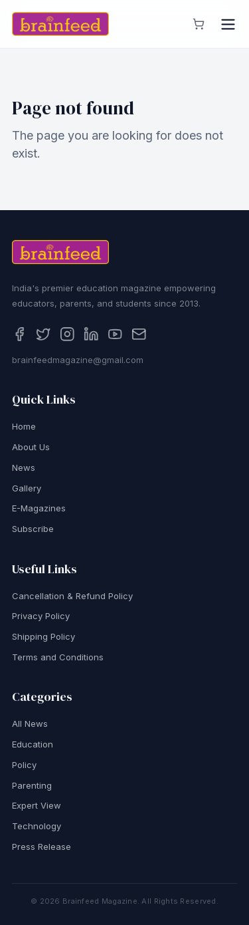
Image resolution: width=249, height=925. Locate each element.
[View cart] (198, 24)
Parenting (32, 787)
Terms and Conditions (58, 659)
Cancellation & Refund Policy (72, 598)
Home (24, 428)
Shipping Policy (43, 638)
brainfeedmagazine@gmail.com (77, 361)
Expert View (36, 807)
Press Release (41, 848)
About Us (31, 449)
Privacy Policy (41, 617)
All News (30, 725)
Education (32, 746)
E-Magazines (39, 510)
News (23, 469)
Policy (24, 766)
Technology (36, 828)
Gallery (26, 490)
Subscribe (33, 530)
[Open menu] (228, 24)
